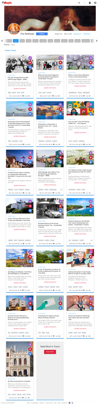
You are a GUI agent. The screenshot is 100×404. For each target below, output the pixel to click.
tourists (19, 394)
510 (20, 193)
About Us (41, 403)
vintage (52, 240)
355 (81, 144)
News (22, 41)
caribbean (41, 287)
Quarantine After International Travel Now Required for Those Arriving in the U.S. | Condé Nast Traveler (19, 124)
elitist (15, 240)
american (41, 240)
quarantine (15, 141)
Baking (77, 41)
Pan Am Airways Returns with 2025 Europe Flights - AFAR (18, 78)
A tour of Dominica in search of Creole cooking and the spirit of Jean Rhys (49, 271)
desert (46, 189)
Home (28, 403)
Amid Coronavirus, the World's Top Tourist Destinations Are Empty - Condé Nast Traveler (78, 223)
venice (28, 394)
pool (79, 332)
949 (81, 193)
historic (10, 287)
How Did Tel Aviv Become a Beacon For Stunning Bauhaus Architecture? (18, 317)
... (61, 189)
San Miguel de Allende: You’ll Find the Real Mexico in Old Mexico (19, 273)
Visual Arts (8, 41)
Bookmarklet (34, 403)
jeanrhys (52, 287)
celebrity (10, 240)
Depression (86, 41)
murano (14, 394)
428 (20, 144)
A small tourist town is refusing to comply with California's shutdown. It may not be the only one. (19, 175)
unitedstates (86, 92)
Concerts (43, 41)
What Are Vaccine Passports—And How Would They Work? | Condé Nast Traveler (48, 77)
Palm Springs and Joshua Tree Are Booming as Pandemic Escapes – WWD (49, 174)
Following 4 (86, 34)
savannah (48, 141)
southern (54, 141)
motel (75, 332)
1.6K (20, 244)
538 (81, 96)
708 (20, 290)
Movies (57, 41)
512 (20, 336)
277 (50, 96)
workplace (81, 141)
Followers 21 (77, 34)
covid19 (78, 189)
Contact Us (64, 403)
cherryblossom (73, 92)
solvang (27, 189)
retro (18, 92)
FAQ (55, 403)
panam (14, 92)
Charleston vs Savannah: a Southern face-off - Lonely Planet (47, 126)
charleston (41, 141)
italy (9, 394)
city (70, 240)
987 (80, 336)
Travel (15, 41)
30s (9, 332)
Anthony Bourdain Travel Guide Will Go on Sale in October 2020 (79, 273)
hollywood (21, 240)
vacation (75, 141)
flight (9, 92)
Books (28, 41)
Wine (71, 41)
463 (50, 290)
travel (22, 92)
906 (81, 290)
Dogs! (50, 41)
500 (51, 244)
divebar (71, 332)
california (10, 189)
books (70, 287)
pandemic (27, 240)
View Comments (20, 88)
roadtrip (47, 240)
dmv (39, 332)
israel (26, 332)
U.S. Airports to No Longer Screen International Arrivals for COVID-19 (80, 172)
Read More (50, 352)
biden (9, 141)
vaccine (49, 92)
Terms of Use (49, 403)
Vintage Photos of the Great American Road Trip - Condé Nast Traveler (50, 225)
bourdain (75, 287)
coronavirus (72, 189)
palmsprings (53, 189)
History (35, 41)
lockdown (21, 189)
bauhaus (21, 332)
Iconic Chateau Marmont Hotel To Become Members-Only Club (19, 219)
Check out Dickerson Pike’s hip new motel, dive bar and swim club (79, 317)
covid (39, 92)
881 (81, 244)
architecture (14, 332)
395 (51, 144)
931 (50, 336)
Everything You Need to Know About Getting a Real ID (48, 317)
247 (20, 96)
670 (20, 398)
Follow (42, 34)
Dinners (64, 41)
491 (50, 193)
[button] (79, 3)
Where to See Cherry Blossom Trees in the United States (78, 76)
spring (79, 92)
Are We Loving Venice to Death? (19, 381)
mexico (15, 287)
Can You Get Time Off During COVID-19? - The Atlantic (78, 122)
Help (59, 403)
